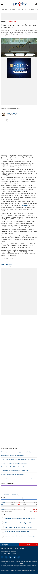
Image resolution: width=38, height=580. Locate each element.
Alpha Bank (24, 205)
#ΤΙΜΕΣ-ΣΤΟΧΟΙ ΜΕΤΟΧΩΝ (19, 9)
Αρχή (28, 544)
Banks (2, 504)
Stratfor (8, 553)
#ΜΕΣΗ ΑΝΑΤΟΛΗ (6, 9)
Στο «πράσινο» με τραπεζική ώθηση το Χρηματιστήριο (14, 463)
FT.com (3, 514)
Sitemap (16, 548)
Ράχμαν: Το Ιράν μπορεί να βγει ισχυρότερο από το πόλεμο (18, 527)
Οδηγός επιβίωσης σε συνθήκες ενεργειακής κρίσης (17, 531)
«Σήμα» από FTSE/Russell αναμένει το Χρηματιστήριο (14, 470)
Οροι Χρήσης (23, 548)
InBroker (21, 563)
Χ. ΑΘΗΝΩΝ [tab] (26, 497)
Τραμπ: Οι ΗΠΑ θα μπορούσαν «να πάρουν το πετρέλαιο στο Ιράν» (20, 536)
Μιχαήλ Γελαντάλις (13, 113)
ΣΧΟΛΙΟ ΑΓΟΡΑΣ (12, 21)
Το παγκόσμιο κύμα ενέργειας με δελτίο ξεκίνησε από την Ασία (20, 518)
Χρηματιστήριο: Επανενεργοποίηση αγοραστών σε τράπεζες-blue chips (18, 451)
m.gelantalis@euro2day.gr (12, 114)
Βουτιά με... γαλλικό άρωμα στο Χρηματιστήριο (12, 474)
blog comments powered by (10, 494)
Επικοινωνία (10, 548)
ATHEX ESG (3, 509)
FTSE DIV (3, 507)
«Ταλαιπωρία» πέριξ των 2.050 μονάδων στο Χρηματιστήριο (15, 466)
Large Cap (3, 502)
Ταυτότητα (3, 548)
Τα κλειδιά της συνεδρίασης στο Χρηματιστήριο (12, 455)
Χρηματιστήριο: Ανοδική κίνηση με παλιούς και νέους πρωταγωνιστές (18, 459)
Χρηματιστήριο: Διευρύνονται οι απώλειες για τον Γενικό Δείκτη (16, 478)
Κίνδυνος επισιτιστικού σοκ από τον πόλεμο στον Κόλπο (19, 523)
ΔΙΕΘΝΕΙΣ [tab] (34, 497)
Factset (14, 553)
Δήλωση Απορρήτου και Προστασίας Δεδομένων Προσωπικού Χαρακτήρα (18, 570)
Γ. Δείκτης (2, 500)
